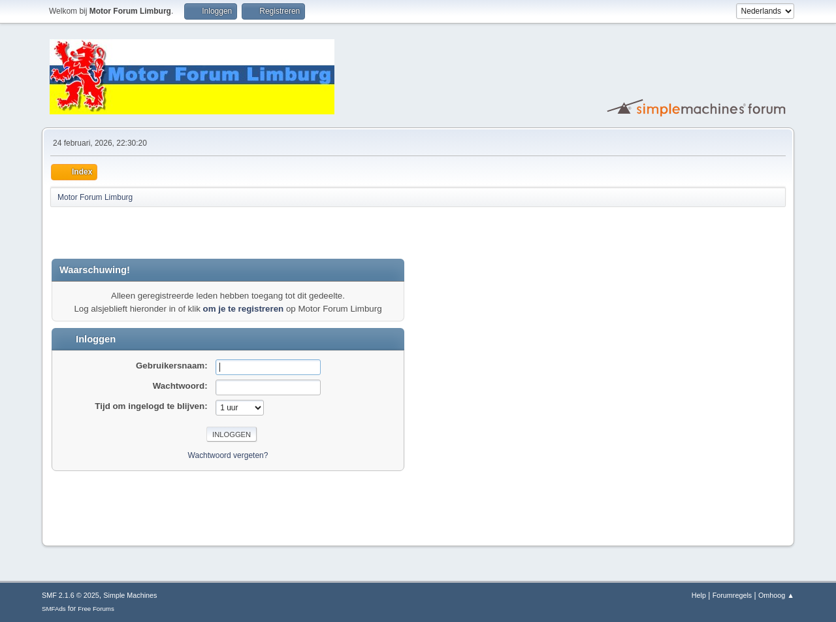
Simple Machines (130, 595)
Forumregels (732, 595)
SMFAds (54, 608)
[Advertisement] (204, 232)
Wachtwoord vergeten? (228, 455)
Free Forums (96, 608)
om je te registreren (243, 309)
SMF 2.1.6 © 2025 (70, 595)
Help (699, 595)
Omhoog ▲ (776, 595)
